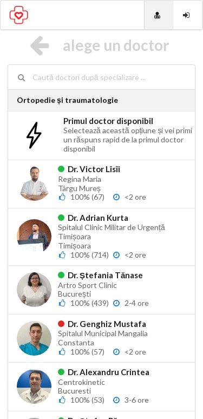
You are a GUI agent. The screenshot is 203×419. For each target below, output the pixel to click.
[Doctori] (158, 15)
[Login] (187, 15)
